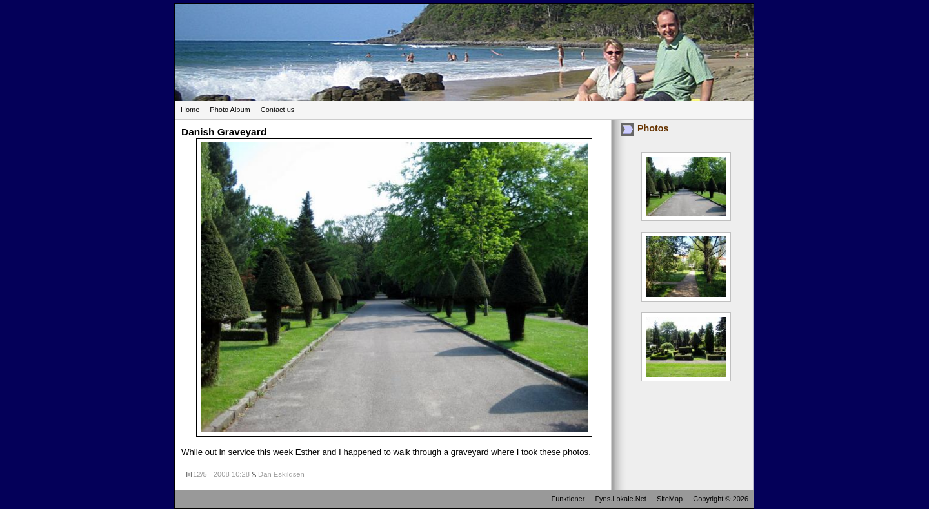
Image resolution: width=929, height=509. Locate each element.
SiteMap (670, 499)
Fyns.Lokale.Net (620, 499)
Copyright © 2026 (720, 499)
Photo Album (230, 109)
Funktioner (567, 499)
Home (190, 109)
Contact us (278, 109)
